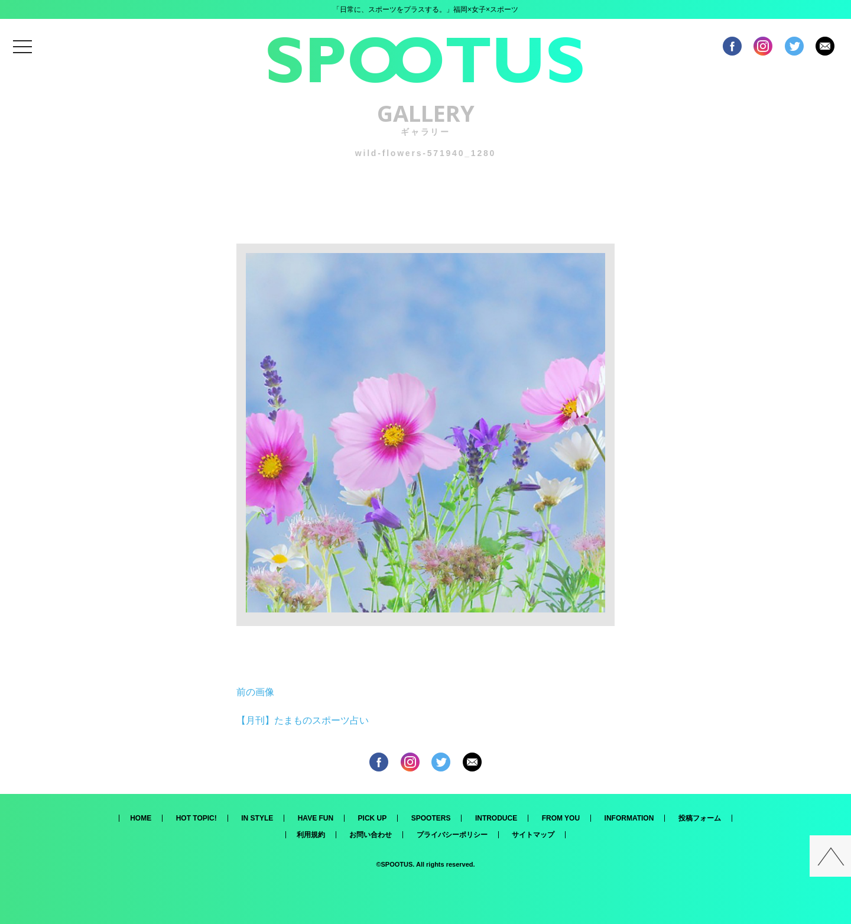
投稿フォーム (699, 818)
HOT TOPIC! (196, 818)
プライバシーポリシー (452, 834)
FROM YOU (561, 818)
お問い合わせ (370, 834)
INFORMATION (629, 818)
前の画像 (255, 692)
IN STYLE (257, 818)
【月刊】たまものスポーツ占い (302, 720)
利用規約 (311, 834)
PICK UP (372, 818)
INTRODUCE (496, 818)
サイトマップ (533, 834)
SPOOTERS (431, 818)
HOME (140, 818)
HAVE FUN (315, 818)
